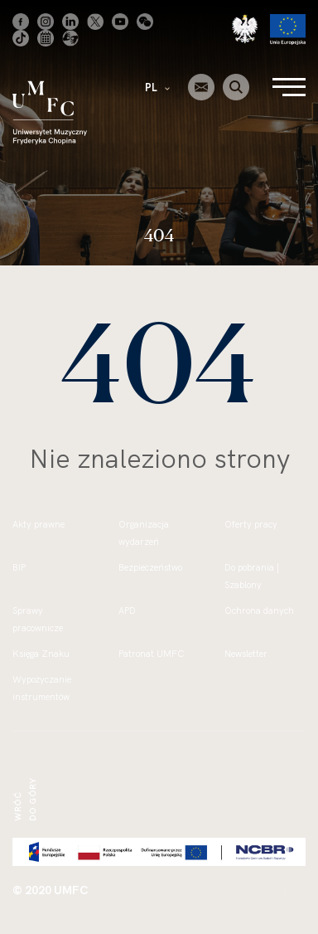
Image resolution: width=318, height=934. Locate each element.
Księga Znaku (41, 653)
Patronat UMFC (151, 653)
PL (157, 87)
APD (127, 610)
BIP (19, 567)
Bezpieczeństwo (150, 567)
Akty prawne (38, 524)
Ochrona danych (259, 610)
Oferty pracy (250, 524)
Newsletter (245, 653)
